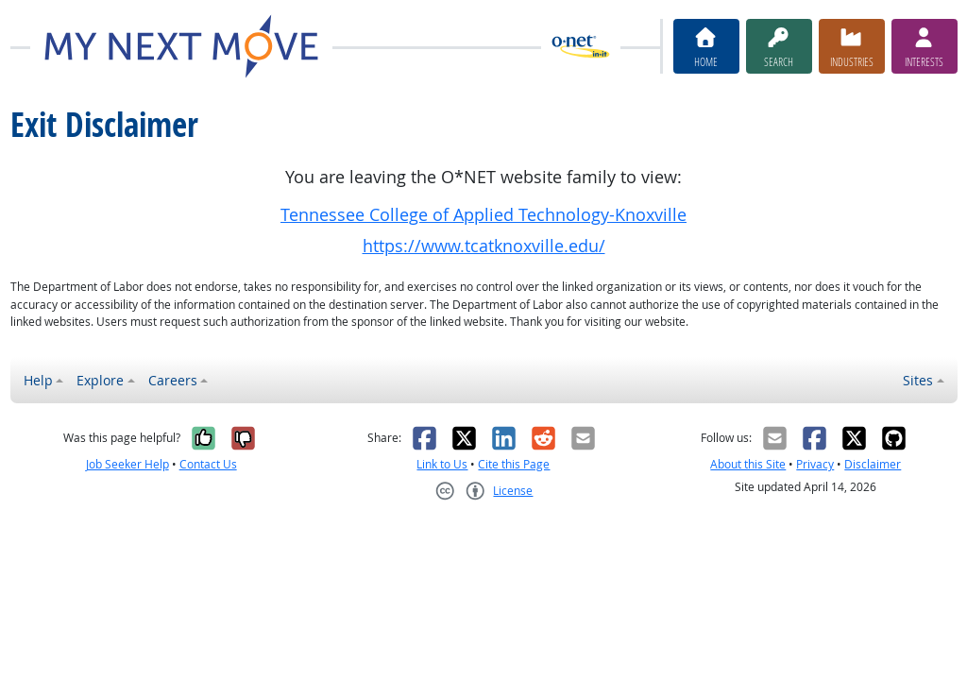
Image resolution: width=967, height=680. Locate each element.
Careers (172, 380)
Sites (918, 380)
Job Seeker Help (127, 464)
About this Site (748, 464)
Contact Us (208, 464)
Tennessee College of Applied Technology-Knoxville (483, 215)
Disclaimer (872, 464)
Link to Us (441, 464)
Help (38, 380)
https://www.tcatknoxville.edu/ (484, 246)
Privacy (815, 464)
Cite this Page (514, 464)
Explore (100, 380)
